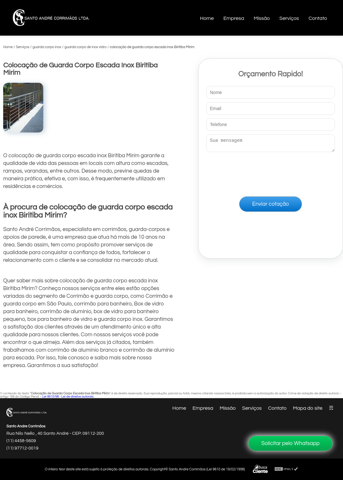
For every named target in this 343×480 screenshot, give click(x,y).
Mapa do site (307, 408)
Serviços (289, 18)
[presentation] (270, 172)
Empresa (233, 18)
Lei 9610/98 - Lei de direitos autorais (68, 396)
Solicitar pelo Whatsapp (290, 443)
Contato (317, 18)
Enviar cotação (270, 206)
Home (207, 18)
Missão (262, 18)
